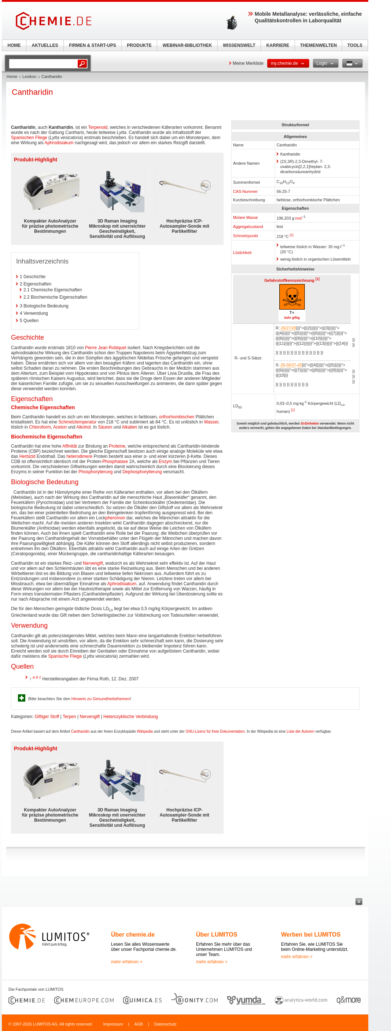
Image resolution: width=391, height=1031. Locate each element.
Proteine (117, 446)
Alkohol (83, 427)
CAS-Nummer (245, 191)
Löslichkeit (242, 252)
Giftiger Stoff (47, 716)
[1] (292, 235)
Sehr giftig (292, 318)
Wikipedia (145, 731)
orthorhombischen (176, 416)
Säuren (105, 427)
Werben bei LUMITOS (310, 934)
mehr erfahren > (127, 961)
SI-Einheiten (309, 423)
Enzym (165, 461)
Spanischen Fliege (29, 137)
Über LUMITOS (216, 934)
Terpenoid (98, 127)
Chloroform (40, 427)
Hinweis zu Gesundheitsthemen (100, 698)
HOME (14, 45)
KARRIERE (277, 45)
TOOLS (354, 45)
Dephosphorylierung (142, 471)
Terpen (69, 716)
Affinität (69, 446)
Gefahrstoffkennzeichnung (289, 280)
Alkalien (129, 427)
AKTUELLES (45, 45)
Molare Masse (245, 217)
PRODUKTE (139, 45)
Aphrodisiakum (58, 142)
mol (298, 218)
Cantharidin (80, 731)
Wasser (211, 422)
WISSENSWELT (239, 45)
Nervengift (93, 563)
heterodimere (79, 456)
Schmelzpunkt (245, 236)
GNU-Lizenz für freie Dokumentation (214, 731)
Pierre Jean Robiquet (105, 347)
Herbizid (27, 456)
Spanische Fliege (65, 656)
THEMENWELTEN (318, 45)
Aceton (60, 427)
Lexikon (29, 76)
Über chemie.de (133, 934)
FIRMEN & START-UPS (92, 45)
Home (12, 76)
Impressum (113, 1024)
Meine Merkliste (248, 63)
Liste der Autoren (300, 731)
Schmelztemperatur (77, 422)
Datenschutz (165, 1024)
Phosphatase (115, 461)
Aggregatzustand (248, 226)
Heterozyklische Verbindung (130, 716)
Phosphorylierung (95, 471)
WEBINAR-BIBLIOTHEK (187, 45)
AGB (138, 1024)
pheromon (115, 517)
